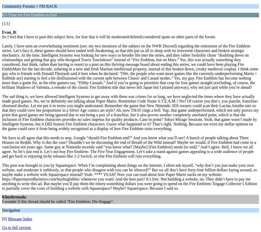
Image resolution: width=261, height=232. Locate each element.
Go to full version (16, 227)
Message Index (20, 219)
